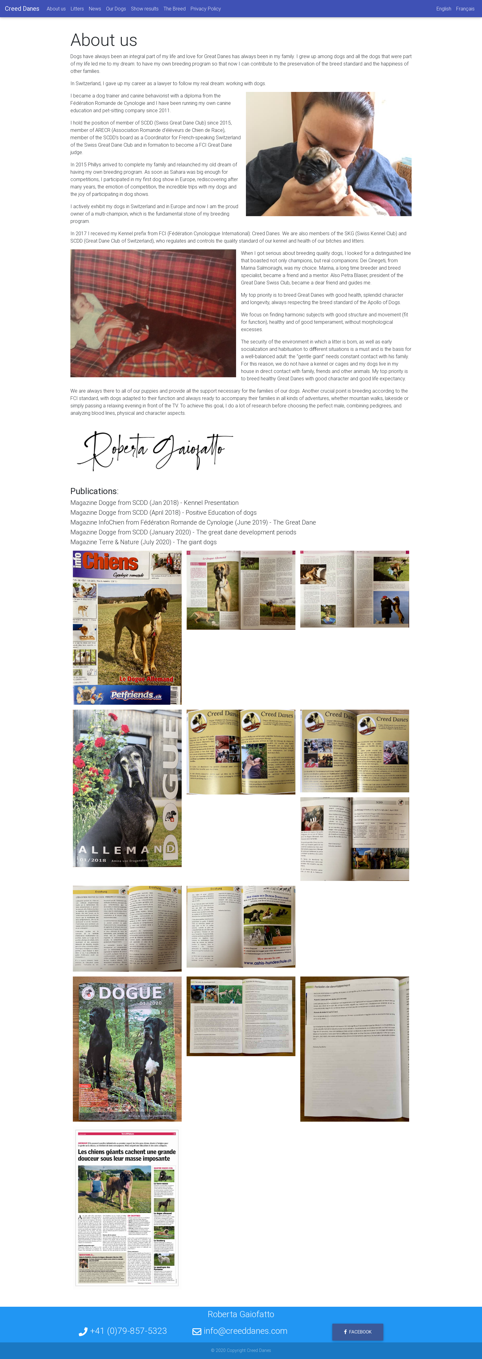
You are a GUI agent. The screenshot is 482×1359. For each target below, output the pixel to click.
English (444, 10)
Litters (77, 10)
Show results (145, 10)
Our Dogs (116, 10)
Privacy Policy (206, 10)
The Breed (175, 10)
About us (56, 10)
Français (465, 10)
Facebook (358, 1332)
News (95, 10)
